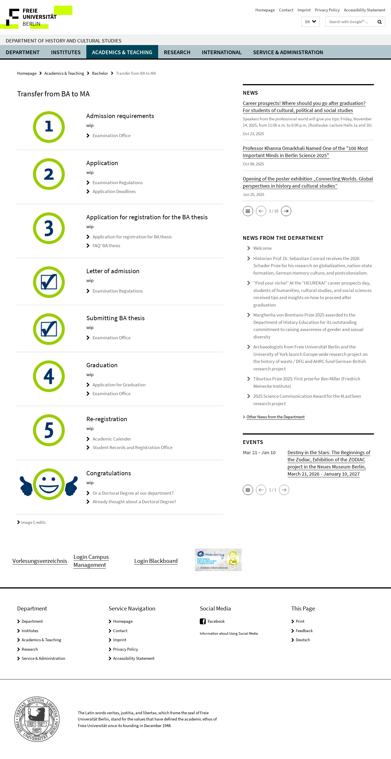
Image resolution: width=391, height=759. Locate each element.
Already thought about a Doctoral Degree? (134, 501)
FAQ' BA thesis (106, 245)
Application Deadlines (114, 191)
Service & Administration (288, 52)
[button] (311, 22)
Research (177, 52)
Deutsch (303, 639)
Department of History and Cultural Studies (63, 40)
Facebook (216, 621)
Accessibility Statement (364, 10)
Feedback (304, 630)
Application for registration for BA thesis (132, 237)
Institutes (66, 52)
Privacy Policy (327, 10)
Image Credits (31, 522)
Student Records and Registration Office (132, 447)
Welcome (262, 248)
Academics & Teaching (122, 52)
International (222, 52)
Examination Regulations (118, 182)
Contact (286, 10)
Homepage (265, 10)
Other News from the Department (274, 416)
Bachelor (100, 73)
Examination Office (112, 135)
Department (23, 52)
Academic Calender (112, 439)
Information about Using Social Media (229, 633)
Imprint (304, 10)
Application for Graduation (119, 384)
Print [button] (300, 621)
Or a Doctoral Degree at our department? (133, 493)
